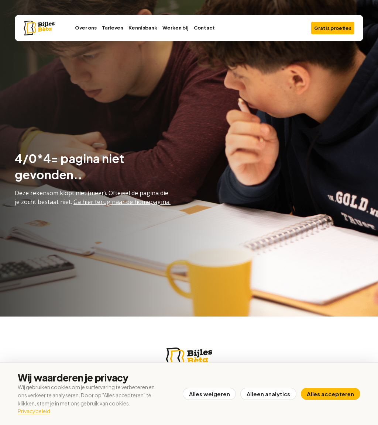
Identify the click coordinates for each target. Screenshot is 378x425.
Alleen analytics (268, 393)
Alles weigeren (208, 393)
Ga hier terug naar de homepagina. (122, 202)
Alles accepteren (330, 393)
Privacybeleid (34, 411)
